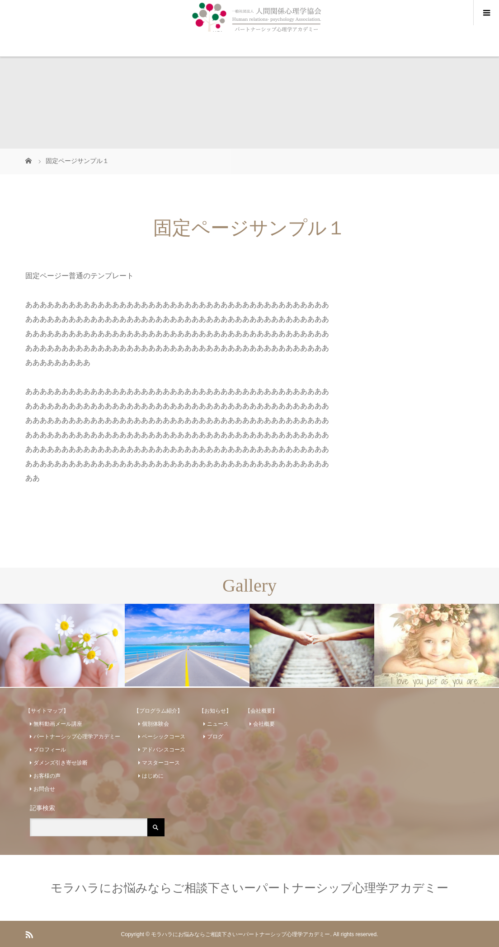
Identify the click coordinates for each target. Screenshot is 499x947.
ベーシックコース (163, 736)
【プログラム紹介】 (158, 711)
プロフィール (49, 749)
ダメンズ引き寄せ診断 (60, 763)
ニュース (218, 724)
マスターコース (161, 763)
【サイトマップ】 (47, 711)
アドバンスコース (163, 749)
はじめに (153, 776)
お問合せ (44, 789)
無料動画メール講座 (57, 724)
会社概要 (264, 724)
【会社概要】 (261, 711)
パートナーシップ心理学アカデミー (76, 736)
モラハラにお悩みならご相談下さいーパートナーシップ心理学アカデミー (249, 888)
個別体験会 (155, 724)
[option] (62, 645)
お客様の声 (47, 776)
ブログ (215, 736)
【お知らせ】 (215, 711)
